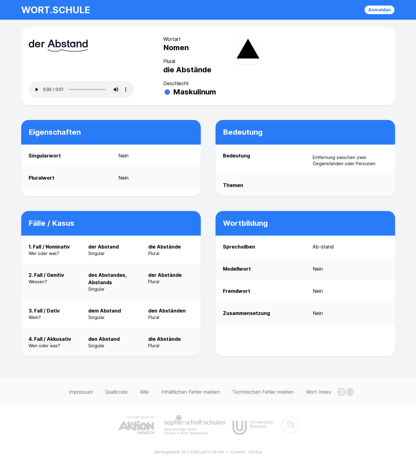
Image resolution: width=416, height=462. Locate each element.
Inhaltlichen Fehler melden (190, 392)
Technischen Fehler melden (263, 392)
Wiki (144, 392)
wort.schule (55, 9)
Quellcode (116, 392)
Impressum (81, 392)
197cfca (255, 452)
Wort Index (318, 392)
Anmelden (379, 9)
